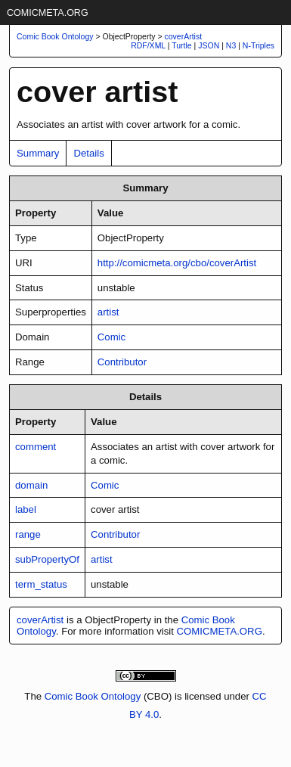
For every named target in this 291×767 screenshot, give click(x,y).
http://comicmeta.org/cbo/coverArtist (177, 263)
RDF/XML (148, 45)
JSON (208, 45)
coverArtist (184, 36)
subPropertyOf (47, 559)
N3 (231, 45)
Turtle (181, 45)
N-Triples (258, 45)
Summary (38, 153)
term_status (41, 584)
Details (88, 153)
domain (31, 485)
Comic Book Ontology (93, 696)
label (25, 509)
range (28, 534)
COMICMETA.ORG (47, 13)
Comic (111, 337)
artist (108, 312)
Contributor (122, 362)
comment (35, 446)
